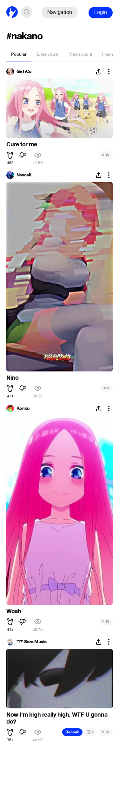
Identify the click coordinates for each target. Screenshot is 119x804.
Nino (12, 378)
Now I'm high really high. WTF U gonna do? (56, 718)
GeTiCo (24, 71)
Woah (13, 611)
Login (100, 12)
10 (105, 621)
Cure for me (21, 144)
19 (105, 155)
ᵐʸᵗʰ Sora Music (32, 642)
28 (105, 732)
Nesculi (24, 175)
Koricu (23, 408)
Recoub (72, 732)
